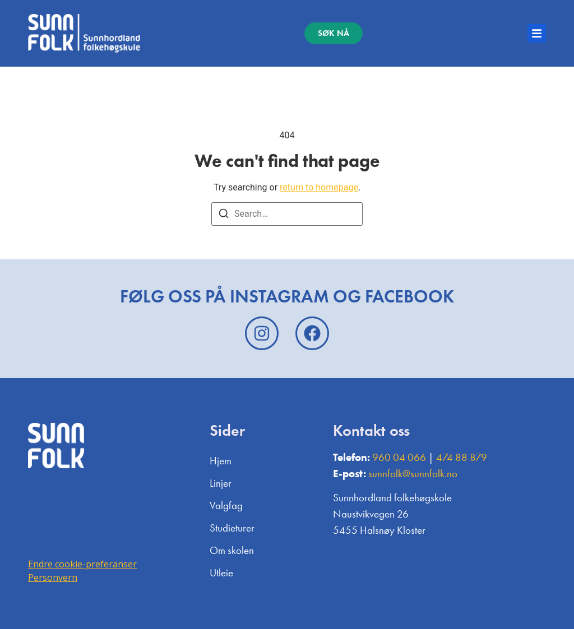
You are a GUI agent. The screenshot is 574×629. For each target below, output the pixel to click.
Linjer (221, 483)
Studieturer (232, 527)
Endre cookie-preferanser (82, 564)
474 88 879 (461, 457)
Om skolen (232, 550)
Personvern (52, 577)
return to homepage (319, 187)
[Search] (223, 215)
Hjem (221, 460)
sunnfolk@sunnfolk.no (412, 473)
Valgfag (226, 505)
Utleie (221, 572)
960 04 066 (399, 457)
